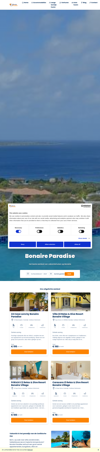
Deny (22, 244)
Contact (93, 2)
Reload (30, 450)
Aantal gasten (59, 274)
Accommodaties (38, 2)
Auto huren (75, 3)
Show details (82, 238)
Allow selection (50, 244)
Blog (83, 2)
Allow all (77, 244)
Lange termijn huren (53, 4)
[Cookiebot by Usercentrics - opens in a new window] (82, 206)
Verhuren (64, 2)
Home (25, 2)
